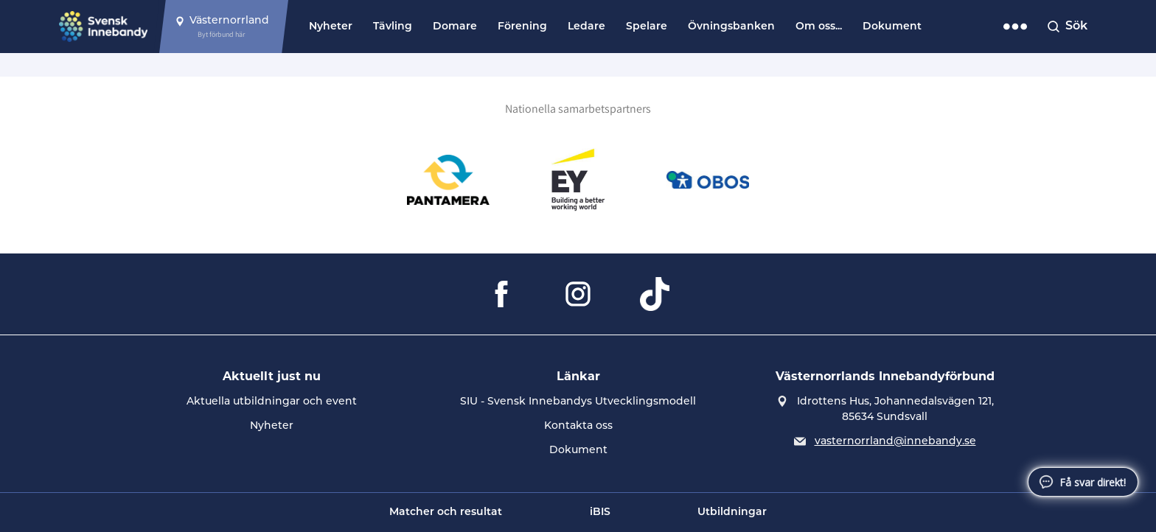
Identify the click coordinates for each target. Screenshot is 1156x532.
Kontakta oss (578, 426)
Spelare (646, 26)
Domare (455, 26)
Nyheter (330, 26)
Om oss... (818, 26)
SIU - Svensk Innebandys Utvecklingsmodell (578, 401)
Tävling (392, 26)
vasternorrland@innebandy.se (895, 441)
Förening (522, 26)
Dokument (892, 26)
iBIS (600, 512)
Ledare (586, 26)
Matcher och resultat (445, 512)
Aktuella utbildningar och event (272, 401)
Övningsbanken (731, 26)
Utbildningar (732, 512)
